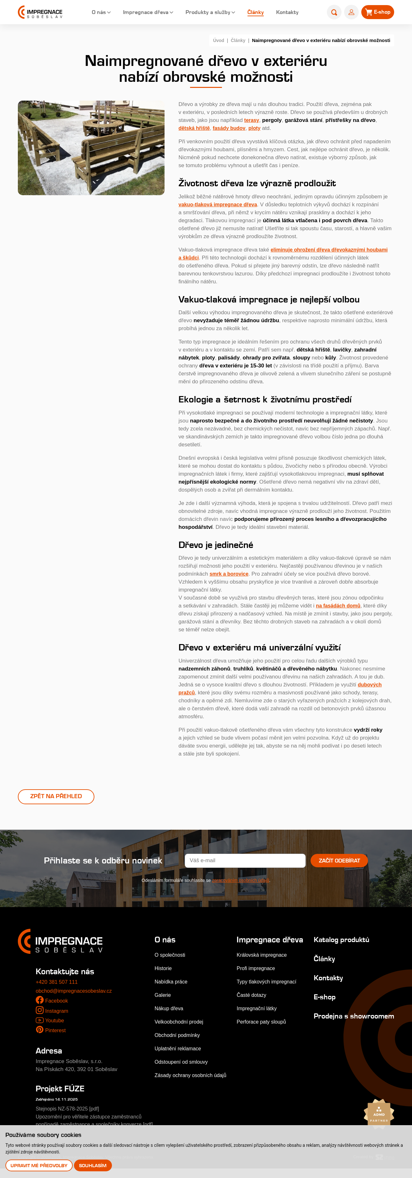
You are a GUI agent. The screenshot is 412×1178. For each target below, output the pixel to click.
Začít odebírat (339, 862)
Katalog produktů (339, 940)
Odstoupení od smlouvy (183, 1063)
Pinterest (56, 1032)
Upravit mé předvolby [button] (39, 1165)
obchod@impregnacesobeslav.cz (75, 992)
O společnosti (171, 956)
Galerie (163, 996)
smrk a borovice (230, 574)
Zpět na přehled (56, 797)
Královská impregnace (263, 965)
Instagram (57, 1012)
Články (251, 12)
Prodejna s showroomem (332, 1021)
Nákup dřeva (170, 1010)
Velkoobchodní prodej (181, 1023)
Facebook (57, 1002)
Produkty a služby (203, 12)
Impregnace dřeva (139, 12)
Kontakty (284, 12)
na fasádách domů (340, 606)
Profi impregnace (256, 979)
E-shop (319, 998)
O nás (91, 12)
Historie (164, 970)
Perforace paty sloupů (262, 1032)
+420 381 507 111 (58, 983)
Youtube (55, 1022)
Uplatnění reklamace (179, 1050)
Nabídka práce (172, 983)
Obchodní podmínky (179, 1036)
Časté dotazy (252, 1006)
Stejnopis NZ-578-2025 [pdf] (70, 1110)
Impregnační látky (257, 1019)
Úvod (217, 40)
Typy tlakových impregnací (268, 992)
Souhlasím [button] (93, 1165)
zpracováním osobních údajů (240, 881)
